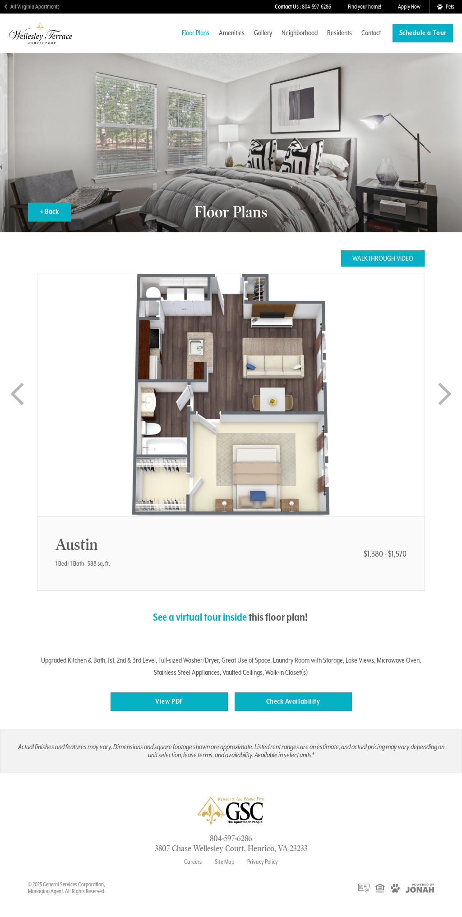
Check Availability (293, 701)
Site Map (225, 861)
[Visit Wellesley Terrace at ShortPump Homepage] (40, 40)
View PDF (168, 701)
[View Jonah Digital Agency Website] (420, 888)
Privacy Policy (262, 861)
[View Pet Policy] (445, 7)
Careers (193, 861)
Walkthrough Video (382, 258)
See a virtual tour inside (200, 617)
